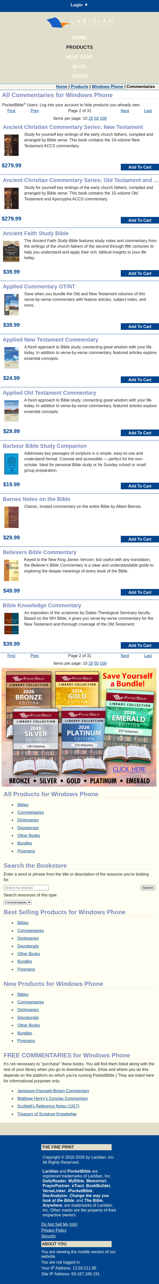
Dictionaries (28, 820)
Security (48, 1236)
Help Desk (79, 57)
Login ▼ (79, 4)
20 (90, 118)
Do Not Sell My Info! (59, 1224)
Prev (35, 111)
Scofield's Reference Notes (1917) (48, 1106)
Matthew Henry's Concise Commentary (52, 1098)
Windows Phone (107, 86)
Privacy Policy (54, 1230)
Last (148, 111)
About (79, 76)
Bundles (24, 843)
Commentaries (30, 812)
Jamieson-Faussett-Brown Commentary (53, 1091)
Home (79, 37)
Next (125, 111)
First (11, 111)
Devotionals (28, 828)
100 (103, 118)
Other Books (28, 835)
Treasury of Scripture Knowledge (46, 1114)
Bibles (23, 805)
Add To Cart (139, 167)
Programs (26, 851)
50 (96, 118)
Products (79, 47)
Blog (79, 66)
